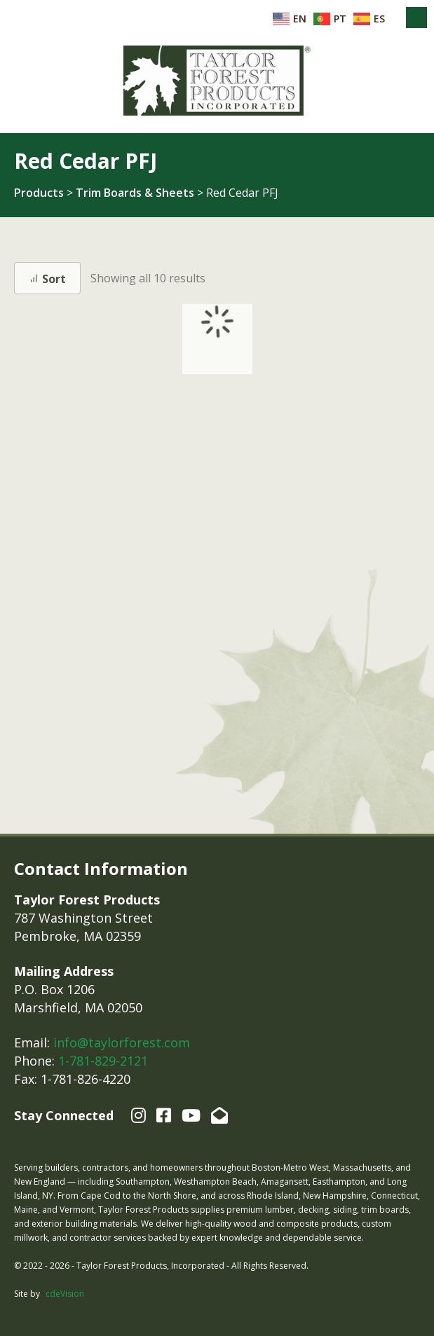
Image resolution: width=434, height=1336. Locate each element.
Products (39, 192)
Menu (416, 17)
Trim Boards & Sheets (135, 192)
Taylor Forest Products (217, 81)
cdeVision (65, 1294)
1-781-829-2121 (103, 1060)
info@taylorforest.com (121, 1042)
